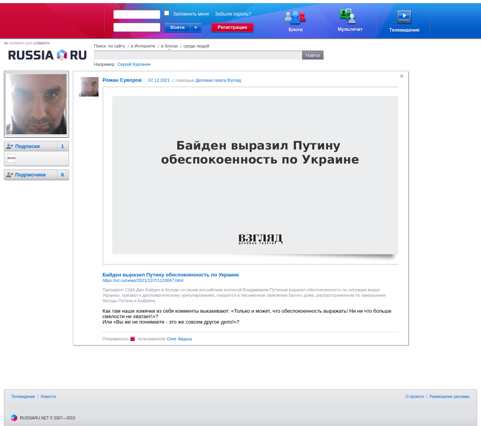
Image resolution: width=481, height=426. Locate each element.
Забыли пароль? (233, 14)
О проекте (415, 396)
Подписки (27, 146)
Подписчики (30, 175)
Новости (48, 396)
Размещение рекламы (450, 396)
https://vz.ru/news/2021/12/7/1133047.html (143, 280)
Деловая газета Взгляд (218, 80)
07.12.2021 (159, 80)
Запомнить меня (191, 14)
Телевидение (23, 396)
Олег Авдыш (179, 338)
